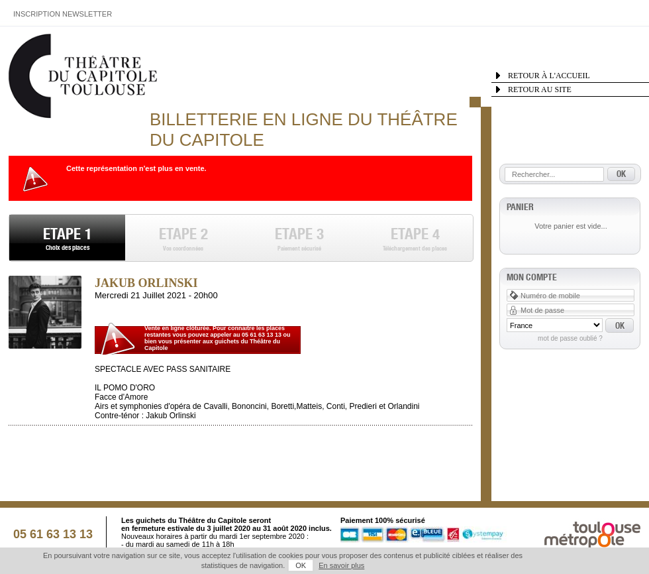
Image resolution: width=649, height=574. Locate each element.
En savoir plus (341, 565)
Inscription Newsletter (62, 14)
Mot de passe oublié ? (570, 338)
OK (300, 565)
